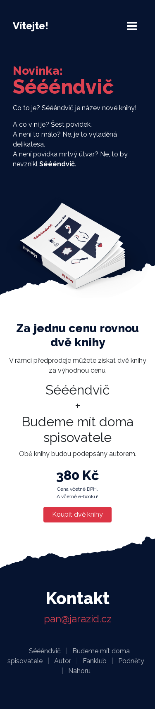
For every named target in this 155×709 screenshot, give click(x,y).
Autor (62, 661)
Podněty (131, 661)
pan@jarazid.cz (78, 619)
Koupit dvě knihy (77, 514)
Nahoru (79, 671)
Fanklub (95, 661)
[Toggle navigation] (132, 26)
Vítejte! (30, 26)
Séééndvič (45, 651)
